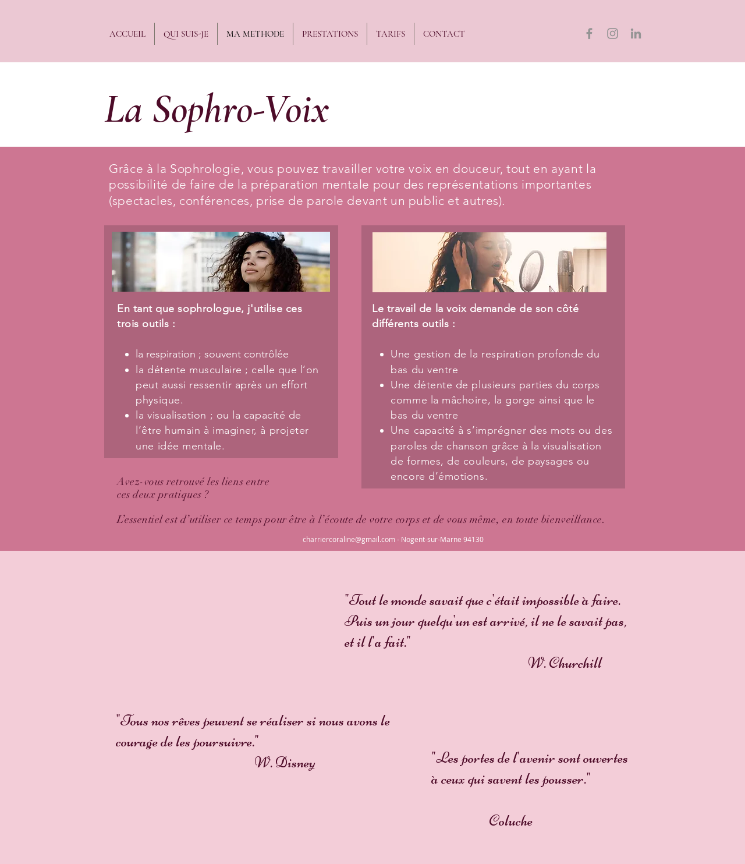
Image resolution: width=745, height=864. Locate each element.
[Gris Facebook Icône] (589, 33)
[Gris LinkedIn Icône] (636, 33)
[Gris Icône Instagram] (612, 33)
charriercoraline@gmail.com (349, 539)
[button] (330, 34)
